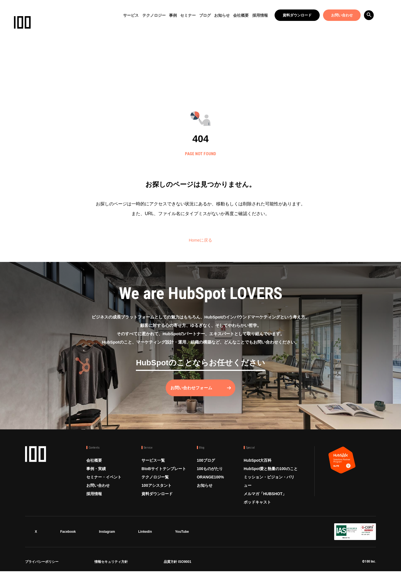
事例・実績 (96, 472)
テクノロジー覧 (155, 481)
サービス (131, 15)
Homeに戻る (200, 240)
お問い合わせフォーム (195, 391)
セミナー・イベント (103, 481)
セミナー (188, 15)
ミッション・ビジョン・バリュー (269, 485)
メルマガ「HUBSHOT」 (265, 497)
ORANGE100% (210, 481)
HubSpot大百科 (258, 464)
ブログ (205, 15)
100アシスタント (156, 489)
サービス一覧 (153, 464)
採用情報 (260, 15)
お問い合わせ (342, 15)
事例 (173, 15)
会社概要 (241, 15)
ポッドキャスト (257, 506)
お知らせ (222, 15)
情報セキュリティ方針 (111, 565)
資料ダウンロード (297, 15)
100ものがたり (210, 472)
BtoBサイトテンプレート (163, 472)
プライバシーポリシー (41, 565)
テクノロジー (154, 15)
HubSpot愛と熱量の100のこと (271, 472)
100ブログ (206, 464)
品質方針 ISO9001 (177, 565)
